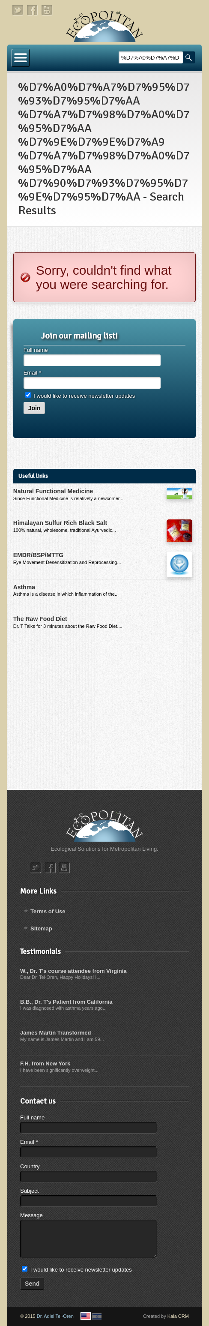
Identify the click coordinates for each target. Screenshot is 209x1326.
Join (34, 408)
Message (31, 1215)
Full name (36, 350)
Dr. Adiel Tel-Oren (55, 1316)
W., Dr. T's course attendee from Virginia (73, 971)
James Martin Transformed (55, 1032)
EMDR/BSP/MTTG (38, 555)
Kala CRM (178, 1316)
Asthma (24, 587)
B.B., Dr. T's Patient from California (66, 1002)
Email (32, 372)
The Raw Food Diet (40, 618)
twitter (18, 10)
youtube (47, 10)
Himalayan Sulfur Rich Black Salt (60, 522)
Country (30, 1166)
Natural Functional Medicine (53, 491)
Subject (29, 1191)
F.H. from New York (45, 1063)
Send (32, 1283)
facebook (32, 10)
